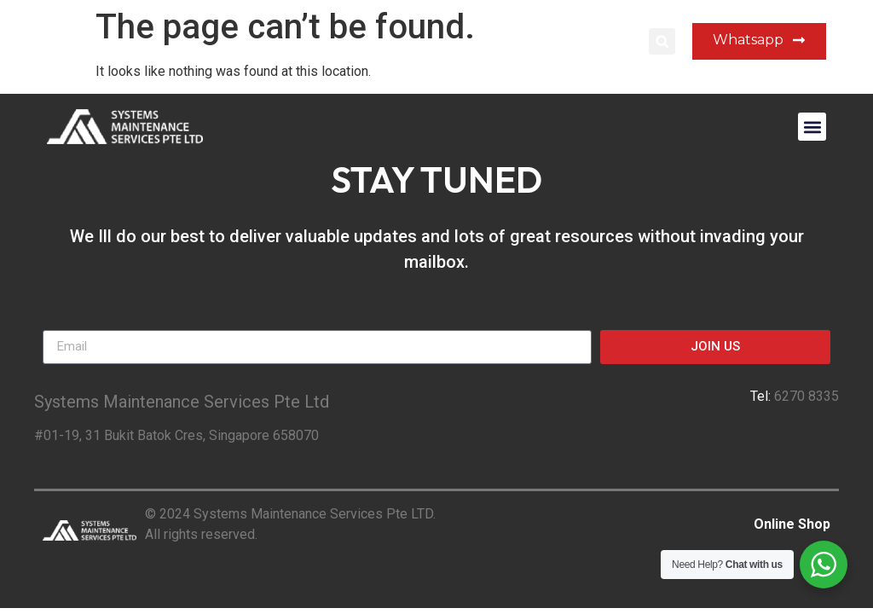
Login (615, 41)
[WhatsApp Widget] (823, 564)
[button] (662, 41)
